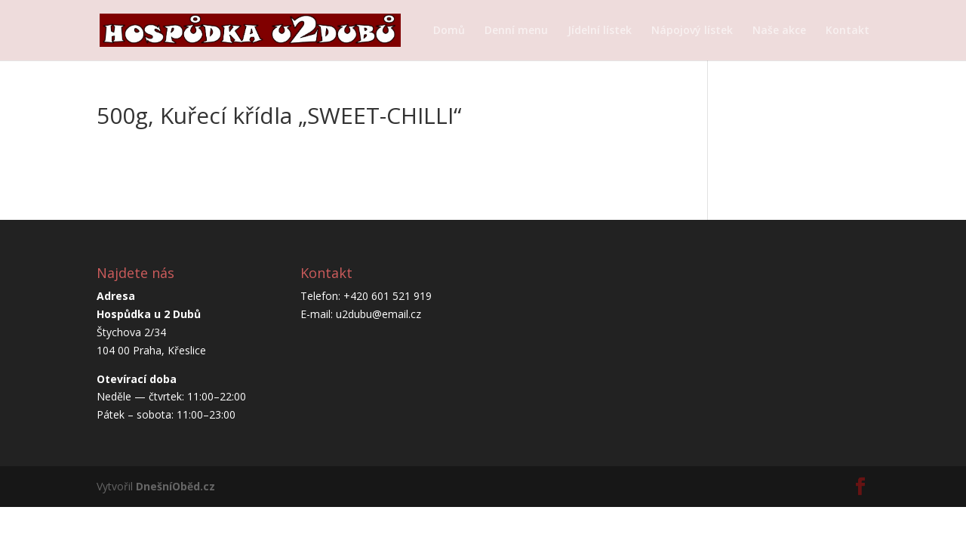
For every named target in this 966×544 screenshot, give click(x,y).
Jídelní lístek (600, 31)
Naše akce (779, 31)
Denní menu (516, 31)
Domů (449, 31)
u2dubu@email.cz (378, 314)
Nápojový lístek (692, 31)
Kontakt (847, 31)
